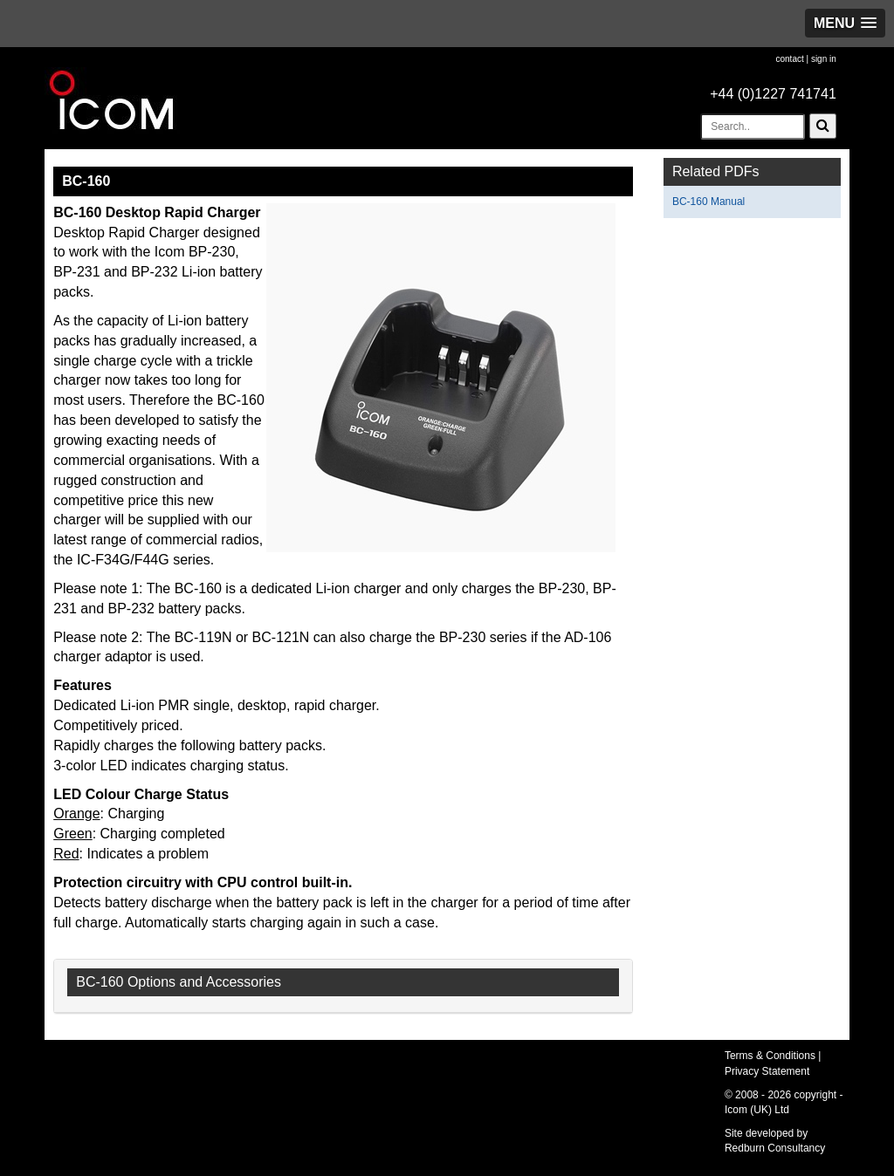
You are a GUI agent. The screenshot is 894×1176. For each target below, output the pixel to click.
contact (789, 59)
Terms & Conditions (770, 1056)
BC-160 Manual (708, 201)
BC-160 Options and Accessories (178, 981)
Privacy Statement (767, 1071)
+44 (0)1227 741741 (773, 93)
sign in (823, 59)
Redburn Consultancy (775, 1148)
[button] (845, 23)
